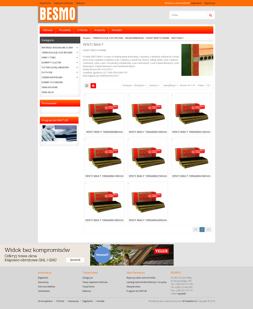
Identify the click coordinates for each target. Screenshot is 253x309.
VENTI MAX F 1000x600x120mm (191, 131)
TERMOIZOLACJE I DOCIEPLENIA (57, 52)
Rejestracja (209, 3)
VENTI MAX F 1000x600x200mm (148, 220)
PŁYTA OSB (47, 72)
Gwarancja (43, 282)
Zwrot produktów (46, 286)
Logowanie (196, 3)
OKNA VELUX (48, 92)
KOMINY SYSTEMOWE (52, 82)
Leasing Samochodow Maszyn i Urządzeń (146, 282)
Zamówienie (44, 291)
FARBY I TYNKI (48, 57)
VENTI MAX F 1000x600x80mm (104, 131)
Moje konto (45, 3)
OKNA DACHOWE (50, 87)
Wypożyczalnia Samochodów (140, 278)
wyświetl (182, 294)
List (87, 85)
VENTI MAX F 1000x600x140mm (104, 176)
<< (189, 85)
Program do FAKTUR (136, 291)
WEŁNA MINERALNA (134, 38)
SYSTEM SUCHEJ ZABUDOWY (55, 67)
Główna (47, 30)
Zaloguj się (87, 278)
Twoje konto (88, 286)
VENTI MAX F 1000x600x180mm (104, 220)
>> (193, 85)
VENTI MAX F (177, 38)
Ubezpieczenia (133, 286)
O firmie (82, 30)
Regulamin (43, 278)
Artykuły (99, 30)
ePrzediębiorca (189, 301)
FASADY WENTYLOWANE (157, 38)
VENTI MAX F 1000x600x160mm (191, 176)
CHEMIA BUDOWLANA (52, 77)
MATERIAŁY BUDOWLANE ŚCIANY (57, 47)
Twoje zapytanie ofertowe (95, 282)
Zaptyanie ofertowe (63, 3)
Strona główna (45, 301)
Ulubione (80, 3)
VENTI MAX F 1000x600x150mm (148, 176)
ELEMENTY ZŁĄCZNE (51, 62)
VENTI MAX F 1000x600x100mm (148, 131)
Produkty (65, 30)
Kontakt (117, 30)
